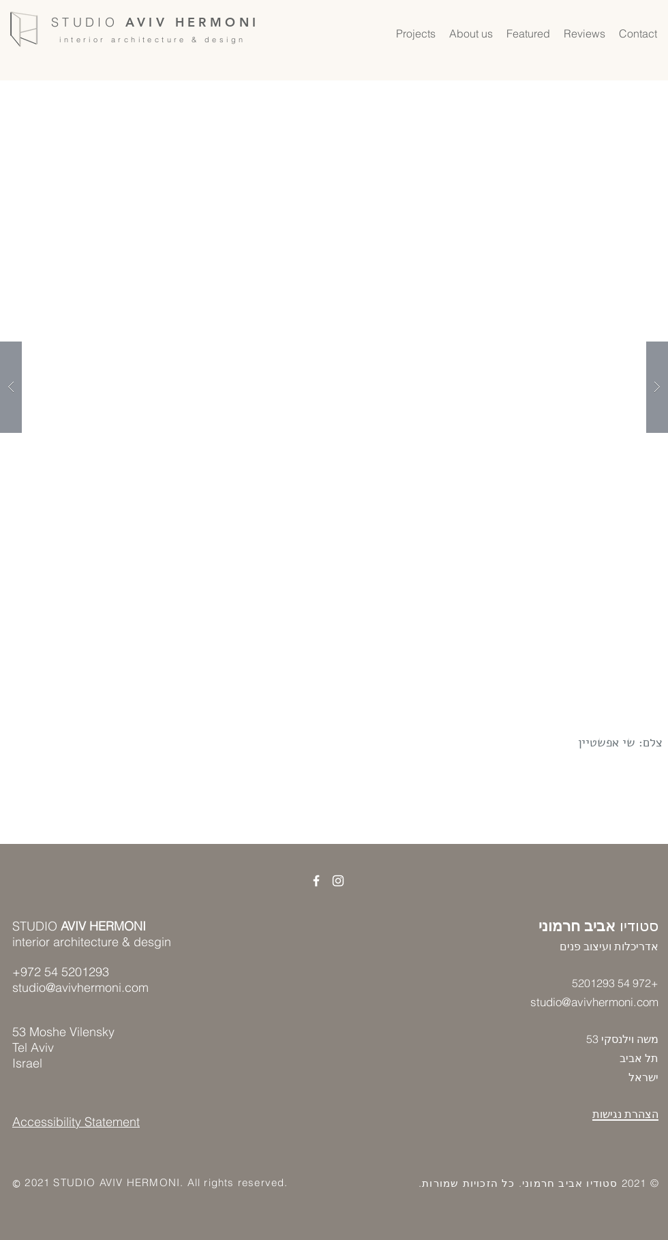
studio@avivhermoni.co (589, 1002)
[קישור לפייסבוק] (316, 880)
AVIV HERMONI (192, 22)
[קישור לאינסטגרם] (338, 880)
